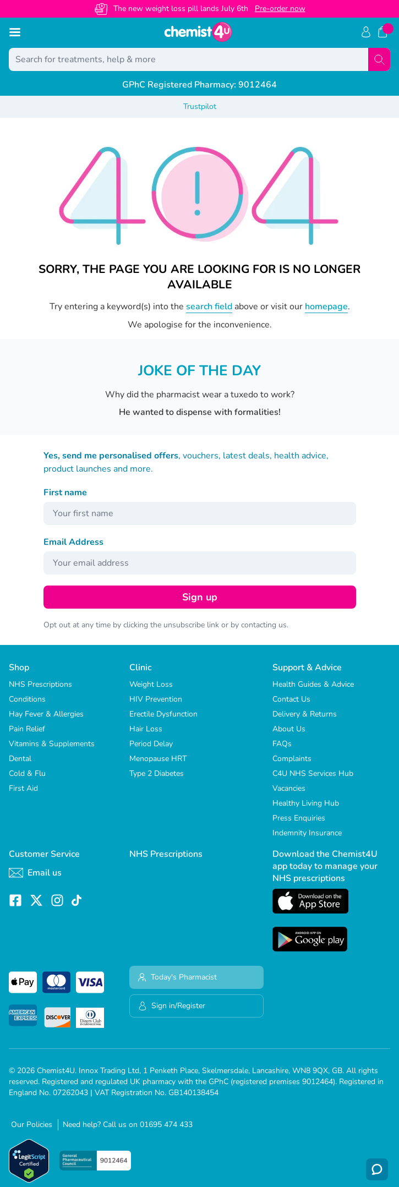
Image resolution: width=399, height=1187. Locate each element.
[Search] (379, 59)
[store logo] (198, 31)
